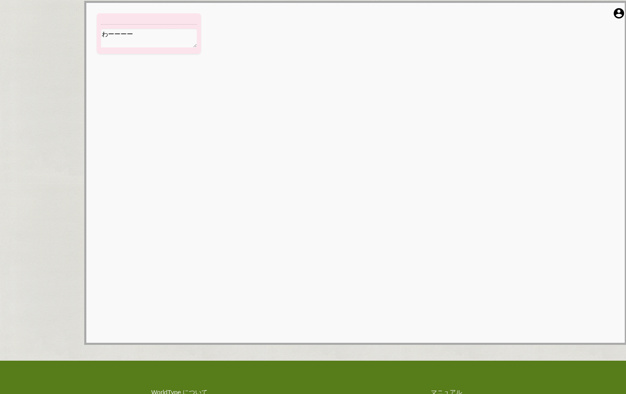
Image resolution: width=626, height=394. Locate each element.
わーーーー (149, 38)
